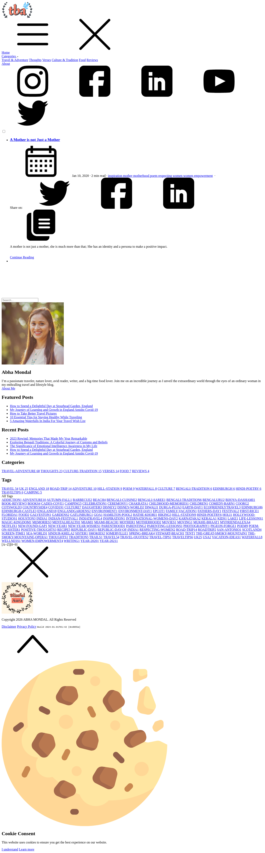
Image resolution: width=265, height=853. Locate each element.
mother (128, 175)
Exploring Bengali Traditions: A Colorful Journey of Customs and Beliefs (59, 442)
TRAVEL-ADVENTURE (21, 471)
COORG (242, 503)
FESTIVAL (230, 511)
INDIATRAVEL (90, 518)
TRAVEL (10, 488)
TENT (190, 533)
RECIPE (63, 529)
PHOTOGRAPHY (196, 526)
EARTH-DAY (192, 507)
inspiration (115, 175)
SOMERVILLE (117, 533)
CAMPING (33, 492)
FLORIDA (10, 514)
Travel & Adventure (15, 60)
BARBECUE (82, 500)
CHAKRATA (138, 503)
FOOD (125, 471)
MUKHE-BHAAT (206, 522)
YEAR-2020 (90, 541)
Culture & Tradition (65, 60)
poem (154, 175)
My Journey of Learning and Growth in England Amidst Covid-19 (54, 409)
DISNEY (110, 507)
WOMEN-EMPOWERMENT (42, 541)
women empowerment (198, 175)
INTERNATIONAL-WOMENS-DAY (152, 518)
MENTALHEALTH (66, 522)
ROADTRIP (207, 529)
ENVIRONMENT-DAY (135, 511)
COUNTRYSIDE (35, 507)
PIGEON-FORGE (223, 526)
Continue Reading (22, 257)
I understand (10, 849)
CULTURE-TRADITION (82, 471)
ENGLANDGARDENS (74, 511)
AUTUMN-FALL (59, 500)
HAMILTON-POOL (118, 514)
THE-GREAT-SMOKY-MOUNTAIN (221, 533)
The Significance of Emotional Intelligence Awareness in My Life (53, 446)
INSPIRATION (114, 518)
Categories (10, 56)
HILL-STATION (110, 488)
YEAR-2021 (109, 541)
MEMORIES (41, 522)
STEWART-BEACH (169, 533)
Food (82, 60)
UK (23, 488)
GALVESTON (40, 514)
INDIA (41, 518)
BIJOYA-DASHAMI (240, 500)
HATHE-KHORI (145, 514)
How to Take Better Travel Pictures (33, 413)
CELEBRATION (94, 503)
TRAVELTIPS (12, 492)
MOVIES (169, 522)
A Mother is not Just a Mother (35, 140)
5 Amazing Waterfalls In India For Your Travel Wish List (48, 421)
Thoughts (35, 60)
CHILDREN (199, 503)
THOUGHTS (52, 471)
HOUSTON (27, 518)
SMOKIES (97, 533)
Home (6, 52)
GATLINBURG (81, 514)
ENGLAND (39, 488)
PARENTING (136, 526)
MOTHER (127, 522)
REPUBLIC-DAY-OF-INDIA (118, 529)
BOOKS (34, 503)
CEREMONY (118, 503)
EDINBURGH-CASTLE (19, 511)
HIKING (164, 514)
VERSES (110, 471)
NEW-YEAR (57, 526)
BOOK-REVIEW (14, 503)
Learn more (26, 849)
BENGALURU (213, 500)
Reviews (92, 60)
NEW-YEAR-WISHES (84, 526)
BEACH (99, 500)
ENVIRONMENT (104, 511)
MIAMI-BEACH (106, 522)
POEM (129, 488)
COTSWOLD (12, 507)
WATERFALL (146, 488)
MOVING (185, 522)
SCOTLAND (251, 529)
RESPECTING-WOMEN (157, 529)
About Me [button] (8, 388)
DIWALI (151, 507)
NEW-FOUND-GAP (32, 526)
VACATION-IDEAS (226, 537)
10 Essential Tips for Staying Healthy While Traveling (46, 417)
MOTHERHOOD (148, 522)
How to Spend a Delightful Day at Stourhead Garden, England (51, 406)
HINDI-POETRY (248, 488)
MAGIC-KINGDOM (16, 522)
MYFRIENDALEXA (235, 522)
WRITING (72, 541)
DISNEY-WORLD (130, 507)
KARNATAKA (190, 518)
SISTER (81, 533)
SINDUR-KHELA (61, 533)
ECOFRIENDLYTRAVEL (222, 507)
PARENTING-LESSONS (165, 526)
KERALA (209, 518)
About (6, 63)
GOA (98, 514)
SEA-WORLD (36, 533)
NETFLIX (9, 526)
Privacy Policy (26, 626)
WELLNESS (11, 541)
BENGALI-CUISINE (122, 500)
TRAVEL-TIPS (160, 537)
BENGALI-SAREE (151, 500)
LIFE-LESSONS (251, 518)
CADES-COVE (52, 503)
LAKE (233, 518)
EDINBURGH (224, 488)
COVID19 (56, 507)
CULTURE (166, 488)
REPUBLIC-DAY (84, 529)
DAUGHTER (92, 507)
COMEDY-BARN (222, 503)
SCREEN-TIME (13, 533)
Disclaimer (9, 626)
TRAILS (95, 537)
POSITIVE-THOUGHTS (39, 529)
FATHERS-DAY (209, 511)
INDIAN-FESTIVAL (63, 518)
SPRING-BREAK (142, 533)
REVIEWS (140, 471)
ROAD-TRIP (61, 488)
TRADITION (78, 537)
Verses (46, 60)
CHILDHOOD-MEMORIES (169, 503)
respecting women (170, 175)
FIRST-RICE (249, 511)
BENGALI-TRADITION (194, 488)
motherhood (141, 175)
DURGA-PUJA (170, 507)
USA (207, 537)
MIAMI (87, 522)
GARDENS (60, 514)
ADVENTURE (84, 488)
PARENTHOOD (113, 526)
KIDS (222, 518)
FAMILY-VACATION (181, 511)
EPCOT (159, 511)
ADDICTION (12, 500)
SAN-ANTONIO (229, 529)
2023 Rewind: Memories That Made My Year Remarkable (48, 438)
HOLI (227, 514)
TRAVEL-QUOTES (134, 537)
